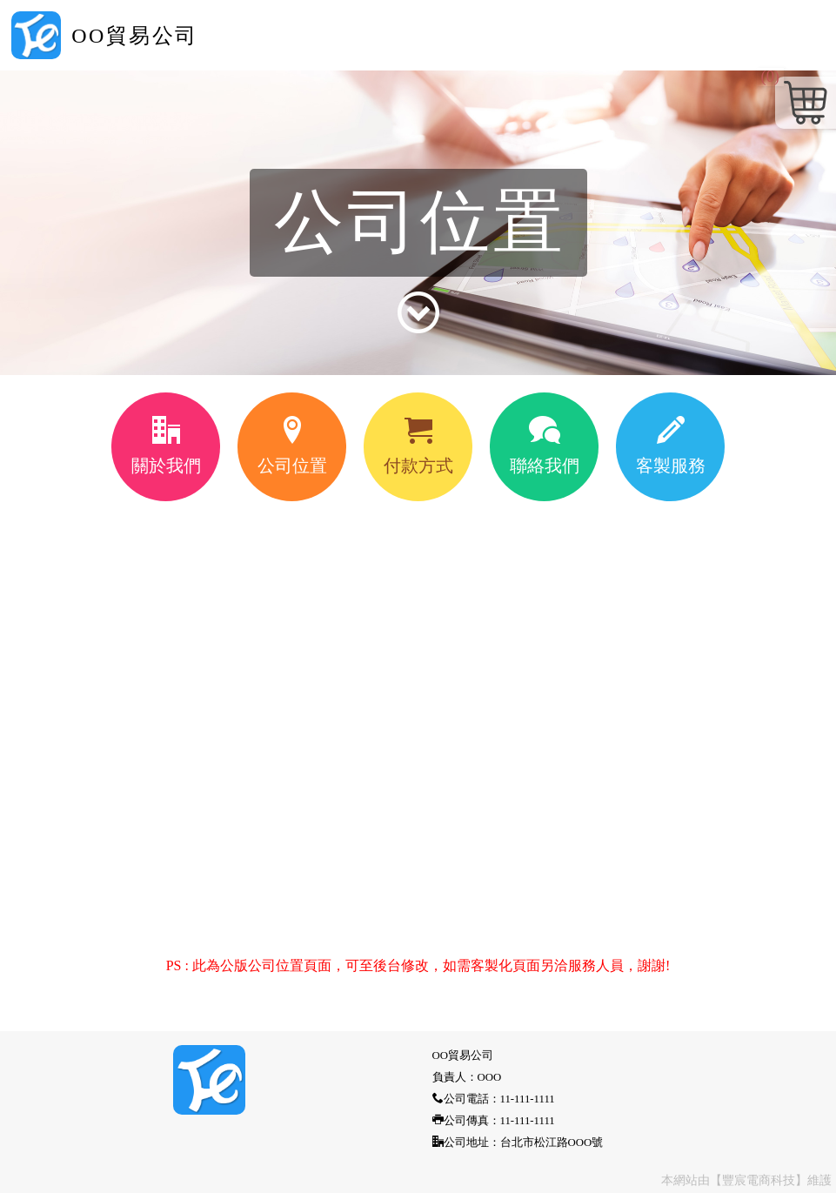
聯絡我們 (544, 445)
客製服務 (671, 445)
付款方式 (418, 445)
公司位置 (292, 445)
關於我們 (166, 445)
